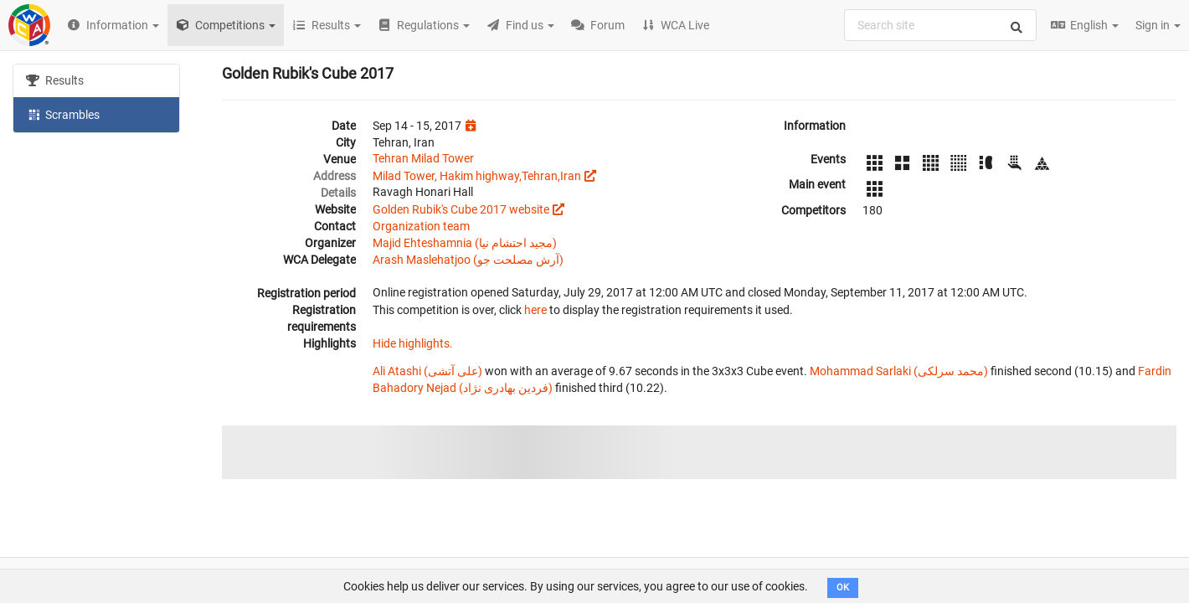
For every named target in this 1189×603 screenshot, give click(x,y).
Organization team (421, 226)
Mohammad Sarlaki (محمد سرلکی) (899, 371)
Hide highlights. (413, 343)
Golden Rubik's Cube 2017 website (461, 209)
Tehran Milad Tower (423, 158)
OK (842, 587)
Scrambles (63, 113)
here (535, 310)
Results (55, 80)
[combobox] (940, 25)
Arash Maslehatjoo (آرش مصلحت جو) (468, 259)
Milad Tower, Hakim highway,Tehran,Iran (477, 176)
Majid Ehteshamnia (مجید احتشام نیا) (465, 243)
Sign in (1158, 25)
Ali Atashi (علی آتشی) (427, 371)
